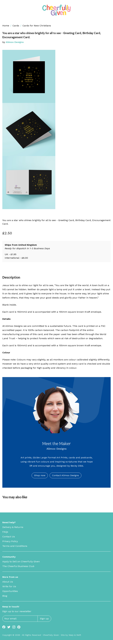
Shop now (39, 475)
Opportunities (10, 591)
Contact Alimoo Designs (65, 475)
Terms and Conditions (14, 546)
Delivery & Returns (12, 527)
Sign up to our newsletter (16, 611)
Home (5, 25)
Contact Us (8, 536)
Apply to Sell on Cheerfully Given (21, 561)
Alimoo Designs (15, 42)
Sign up (44, 618)
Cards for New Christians (37, 25)
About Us (7, 581)
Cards (16, 25)
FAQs (5, 531)
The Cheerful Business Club (18, 566)
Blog (4, 595)
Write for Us (9, 586)
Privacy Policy (10, 541)
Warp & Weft (75, 635)
